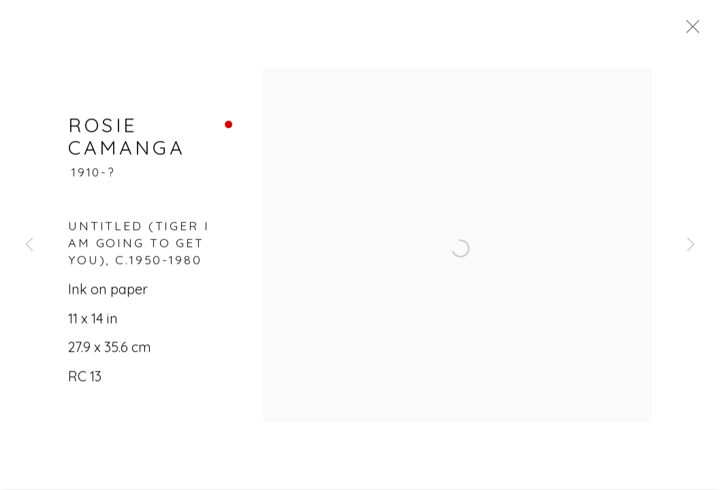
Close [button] (697, 30)
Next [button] (690, 245)
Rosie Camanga (126, 143)
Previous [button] (29, 245)
